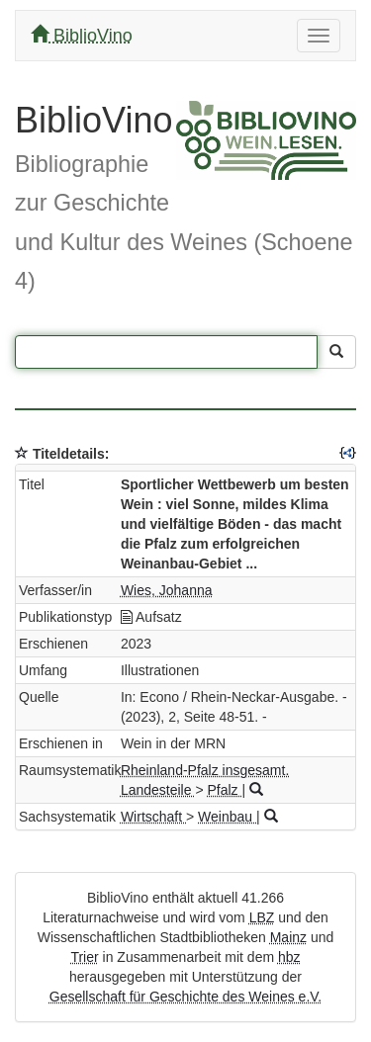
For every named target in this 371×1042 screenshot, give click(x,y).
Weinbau (227, 817)
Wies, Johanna (167, 590)
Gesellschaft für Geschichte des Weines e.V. (185, 996)
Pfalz (224, 790)
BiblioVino (82, 35)
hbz (289, 957)
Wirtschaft (153, 817)
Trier (84, 957)
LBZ (262, 917)
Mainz (288, 937)
